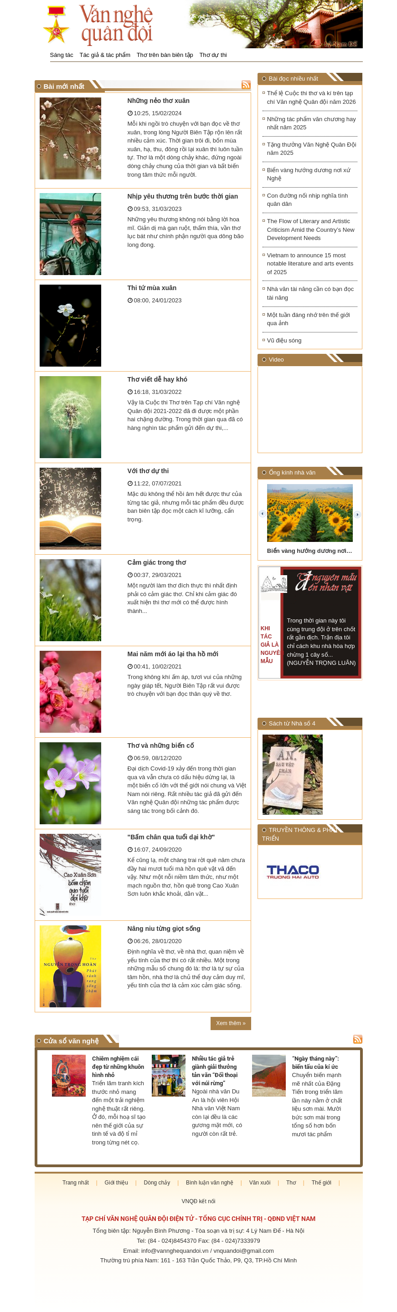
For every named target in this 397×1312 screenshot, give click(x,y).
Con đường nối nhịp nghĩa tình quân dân (307, 200)
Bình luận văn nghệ (209, 1182)
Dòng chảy (157, 1182)
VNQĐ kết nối (198, 1201)
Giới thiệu (116, 1182)
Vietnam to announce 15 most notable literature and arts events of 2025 (310, 264)
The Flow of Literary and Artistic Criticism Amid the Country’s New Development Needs (311, 229)
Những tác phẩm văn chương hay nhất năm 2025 (311, 123)
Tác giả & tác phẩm (104, 54)
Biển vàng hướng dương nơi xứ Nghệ (309, 174)
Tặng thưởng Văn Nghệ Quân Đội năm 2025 (311, 149)
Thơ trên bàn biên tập (165, 54)
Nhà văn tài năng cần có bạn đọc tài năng (310, 293)
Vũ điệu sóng (284, 340)
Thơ (291, 1182)
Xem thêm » (231, 1023)
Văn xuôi (260, 1182)
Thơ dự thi (213, 54)
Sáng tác (61, 54)
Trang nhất (75, 1182)
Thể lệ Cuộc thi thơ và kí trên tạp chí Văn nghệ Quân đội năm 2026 (311, 97)
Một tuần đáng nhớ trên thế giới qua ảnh (308, 319)
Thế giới (321, 1182)
